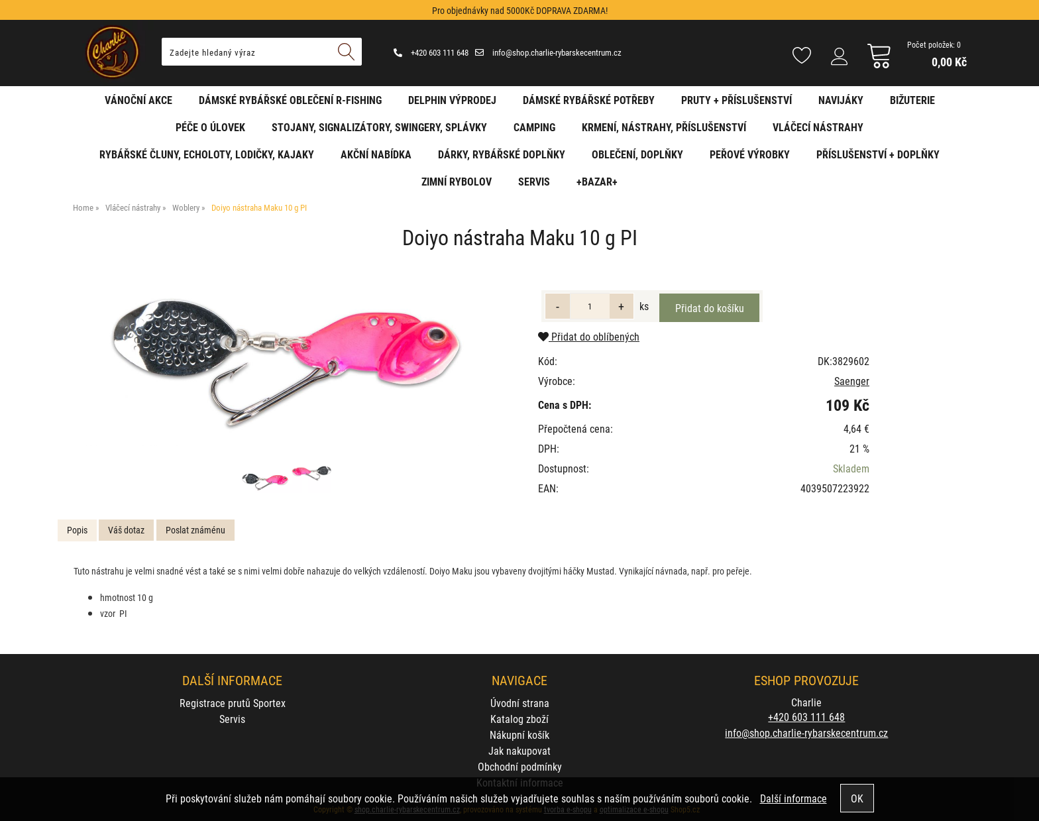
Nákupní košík (519, 734)
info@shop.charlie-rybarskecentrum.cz (548, 52)
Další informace (793, 798)
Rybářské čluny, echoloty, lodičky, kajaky (206, 154)
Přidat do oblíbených (588, 336)
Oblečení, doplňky (637, 154)
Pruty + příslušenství (736, 100)
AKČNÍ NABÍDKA (376, 154)
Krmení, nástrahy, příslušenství (664, 127)
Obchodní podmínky (520, 766)
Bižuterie (912, 100)
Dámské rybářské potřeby (589, 100)
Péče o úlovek (210, 127)
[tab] (77, 530)
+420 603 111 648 (431, 52)
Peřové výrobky (750, 154)
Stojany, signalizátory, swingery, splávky (379, 127)
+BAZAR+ (597, 181)
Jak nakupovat (519, 750)
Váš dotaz (126, 529)
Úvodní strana (519, 703)
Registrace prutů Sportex (233, 703)
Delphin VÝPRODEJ (452, 100)
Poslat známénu (195, 529)
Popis (77, 529)
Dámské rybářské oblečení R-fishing (290, 100)
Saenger (851, 381)
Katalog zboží (519, 719)
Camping (534, 127)
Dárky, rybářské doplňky (501, 154)
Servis (534, 181)
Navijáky (840, 100)
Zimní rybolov (456, 181)
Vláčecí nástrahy (818, 127)
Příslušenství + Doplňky (878, 154)
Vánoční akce (138, 100)
